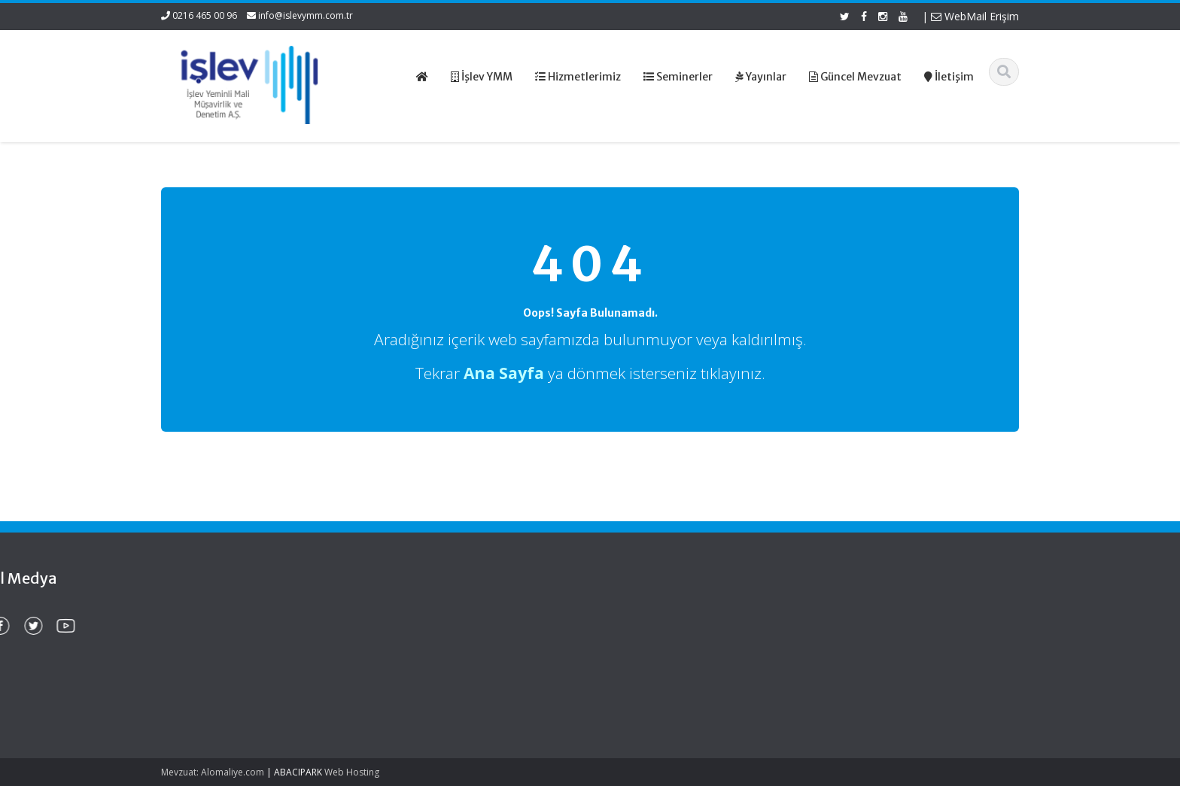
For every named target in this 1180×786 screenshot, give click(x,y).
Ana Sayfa (644, 616)
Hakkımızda (647, 630)
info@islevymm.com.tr (305, 15)
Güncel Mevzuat (657, 658)
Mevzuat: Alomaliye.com (212, 772)
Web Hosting (351, 772)
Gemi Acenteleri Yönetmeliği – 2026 (228, 631)
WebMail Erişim (975, 16)
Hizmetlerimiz (651, 644)
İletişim (636, 672)
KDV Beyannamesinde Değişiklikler (212, 673)
